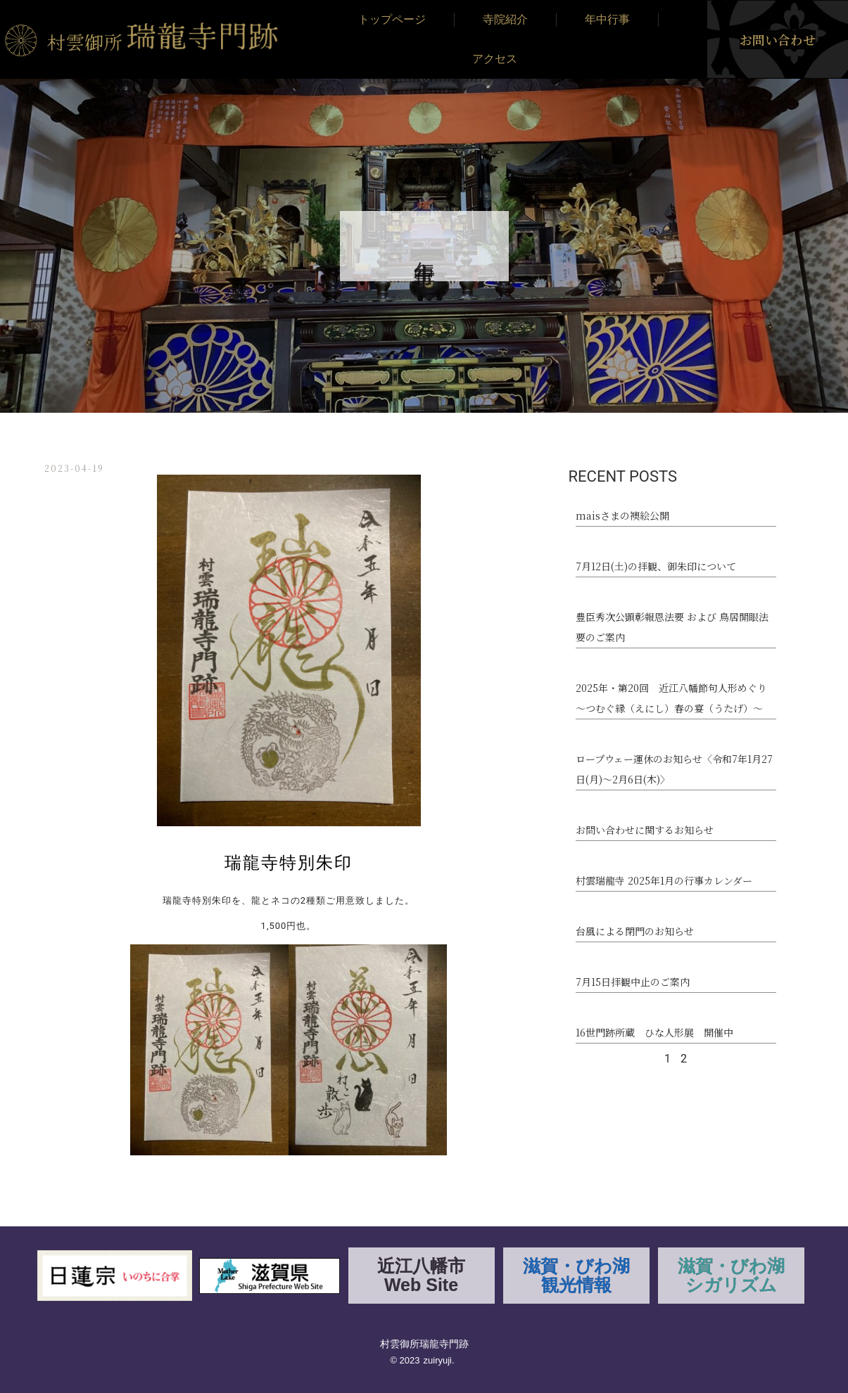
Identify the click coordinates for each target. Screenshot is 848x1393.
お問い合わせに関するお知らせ (645, 830)
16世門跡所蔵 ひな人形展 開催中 (654, 1032)
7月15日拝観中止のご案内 (633, 982)
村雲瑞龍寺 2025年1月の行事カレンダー (664, 880)
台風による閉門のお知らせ (635, 931)
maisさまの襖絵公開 (622, 515)
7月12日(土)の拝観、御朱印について (656, 566)
